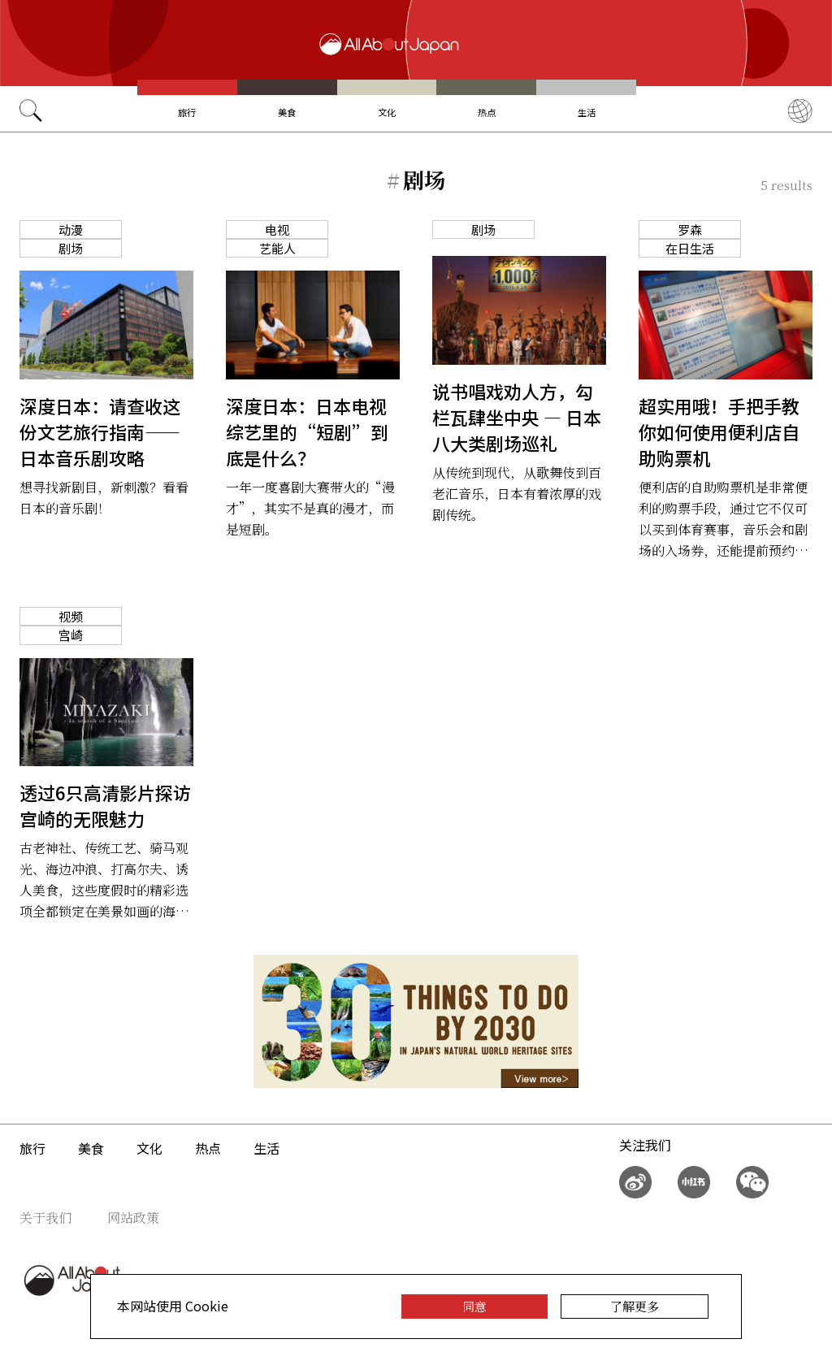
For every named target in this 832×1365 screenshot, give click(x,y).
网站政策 (133, 1217)
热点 (487, 112)
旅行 (187, 112)
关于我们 (46, 1217)
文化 (387, 112)
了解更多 (634, 1306)
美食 (287, 112)
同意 (474, 1306)
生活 (587, 112)
